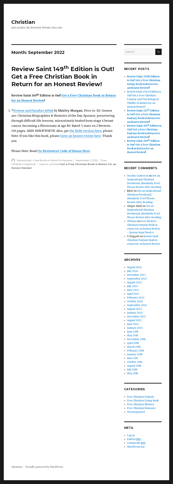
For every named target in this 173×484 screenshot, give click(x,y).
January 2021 (135, 327)
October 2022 (135, 301)
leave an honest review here (80, 136)
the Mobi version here (85, 131)
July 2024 (132, 271)
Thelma (131, 221)
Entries (134, 439)
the (63, 151)
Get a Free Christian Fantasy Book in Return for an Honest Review (143, 118)
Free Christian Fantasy (140, 396)
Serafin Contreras (137, 175)
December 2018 (136, 339)
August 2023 (134, 282)
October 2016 (134, 362)
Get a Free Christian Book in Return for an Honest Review (143, 148)
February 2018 (135, 350)
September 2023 (137, 278)
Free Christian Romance (141, 408)
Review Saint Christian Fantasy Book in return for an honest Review (143, 240)
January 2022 (135, 312)
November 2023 (136, 274)
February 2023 (135, 297)
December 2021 (136, 316)
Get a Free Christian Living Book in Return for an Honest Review (143, 84)
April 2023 (133, 293)
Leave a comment (49, 164)
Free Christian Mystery (140, 404)
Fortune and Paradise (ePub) (33, 110)
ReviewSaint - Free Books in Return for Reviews (44, 160)
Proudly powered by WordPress (44, 466)
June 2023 (133, 290)
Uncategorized (136, 411)
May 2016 (132, 373)
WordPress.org (136, 446)
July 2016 (132, 369)
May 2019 (132, 335)
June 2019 (132, 331)
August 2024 (134, 267)
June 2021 (133, 324)
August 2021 (134, 320)
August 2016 (134, 365)
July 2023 (132, 286)
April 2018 (133, 343)
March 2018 (134, 346)
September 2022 (137, 305)
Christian (23, 22)
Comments (136, 443)
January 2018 (134, 354)
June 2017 (132, 358)
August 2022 (134, 309)
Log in (131, 435)
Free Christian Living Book (143, 400)
